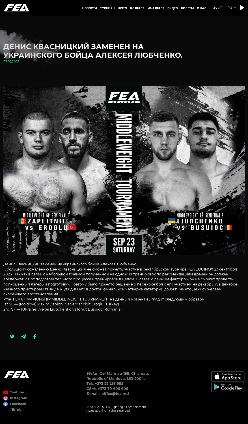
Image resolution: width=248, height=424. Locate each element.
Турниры (107, 8)
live (216, 8)
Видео (172, 8)
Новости (89, 8)
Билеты (187, 8)
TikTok (15, 410)
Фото (122, 8)
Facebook (18, 404)
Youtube (17, 392)
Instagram (18, 398)
